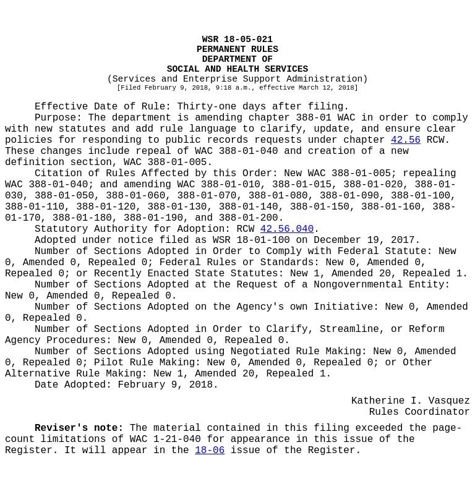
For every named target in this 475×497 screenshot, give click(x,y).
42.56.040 (287, 229)
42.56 (406, 140)
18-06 (210, 450)
